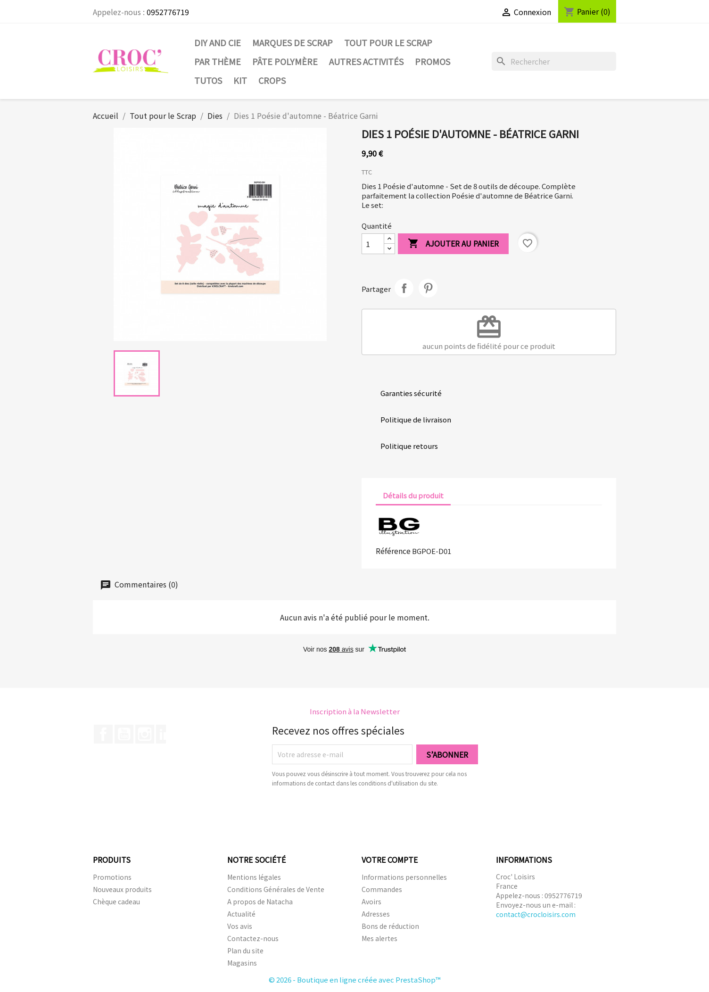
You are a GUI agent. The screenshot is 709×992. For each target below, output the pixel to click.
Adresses (376, 913)
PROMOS (432, 61)
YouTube (124, 734)
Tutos (208, 80)
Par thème (217, 61)
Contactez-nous (253, 938)
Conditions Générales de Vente (275, 889)
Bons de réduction (390, 926)
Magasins (242, 962)
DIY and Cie (217, 42)
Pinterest (428, 288)
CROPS (272, 80)
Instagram (144, 734)
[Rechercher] (554, 61)
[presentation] (350, 813)
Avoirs (371, 901)
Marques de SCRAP (292, 42)
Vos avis (239, 926)
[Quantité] (373, 243)
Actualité (241, 913)
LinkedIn (165, 734)
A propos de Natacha (260, 901)
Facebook (103, 734)
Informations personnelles (404, 877)
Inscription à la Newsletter (355, 711)
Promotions (112, 877)
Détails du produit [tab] (413, 495)
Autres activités (366, 61)
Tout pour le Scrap (388, 42)
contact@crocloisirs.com (536, 914)
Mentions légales (254, 877)
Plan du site (245, 950)
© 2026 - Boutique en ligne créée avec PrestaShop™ (355, 979)
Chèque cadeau (116, 901)
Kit (240, 80)
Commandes (382, 889)
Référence (393, 550)
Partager (404, 288)
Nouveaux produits (122, 889)
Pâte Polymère (285, 61)
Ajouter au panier (453, 244)
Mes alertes (379, 938)
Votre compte (390, 859)
